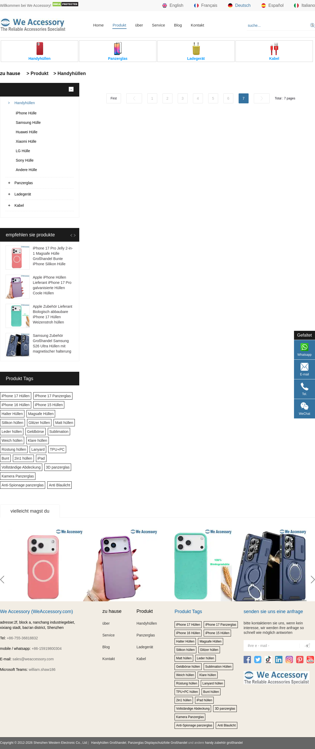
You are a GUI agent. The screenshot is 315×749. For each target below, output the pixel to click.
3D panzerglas (58, 467)
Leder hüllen (12, 431)
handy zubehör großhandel (224, 743)
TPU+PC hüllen (187, 692)
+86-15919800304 (47, 648)
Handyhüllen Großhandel (108, 743)
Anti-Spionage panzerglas (23, 485)
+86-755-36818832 (22, 638)
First (114, 98)
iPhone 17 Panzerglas (53, 396)
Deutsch (239, 5)
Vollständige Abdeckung (21, 467)
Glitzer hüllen (39, 423)
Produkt (119, 25)
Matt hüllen (64, 423)
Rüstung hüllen (14, 449)
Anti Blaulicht (59, 485)
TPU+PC (57, 449)
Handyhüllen (24, 103)
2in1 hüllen (23, 458)
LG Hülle (23, 151)
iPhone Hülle (26, 113)
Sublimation (59, 431)
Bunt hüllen (211, 692)
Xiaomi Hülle (26, 141)
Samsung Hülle (28, 122)
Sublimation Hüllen (218, 666)
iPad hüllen (204, 700)
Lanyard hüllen (212, 683)
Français (205, 5)
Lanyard (38, 449)
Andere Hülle (26, 170)
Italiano (304, 5)
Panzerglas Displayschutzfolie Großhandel (157, 743)
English (172, 5)
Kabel (19, 205)
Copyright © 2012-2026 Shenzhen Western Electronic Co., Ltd (43, 743)
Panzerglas (23, 183)
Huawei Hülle (26, 132)
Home (98, 25)
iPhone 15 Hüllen (49, 405)
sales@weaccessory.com (33, 659)
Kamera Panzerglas (18, 476)
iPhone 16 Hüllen (16, 405)
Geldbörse (35, 431)
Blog (178, 25)
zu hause (10, 73)
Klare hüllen (37, 440)
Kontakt (197, 25)
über (139, 25)
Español (272, 5)
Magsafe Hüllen (41, 414)
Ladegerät (22, 194)
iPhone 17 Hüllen (16, 396)
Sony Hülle (25, 160)
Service (158, 25)
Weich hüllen (12, 440)
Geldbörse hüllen (188, 666)
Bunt (5, 458)
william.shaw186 (42, 669)
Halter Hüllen (12, 414)
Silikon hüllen (12, 423)
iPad (41, 458)
